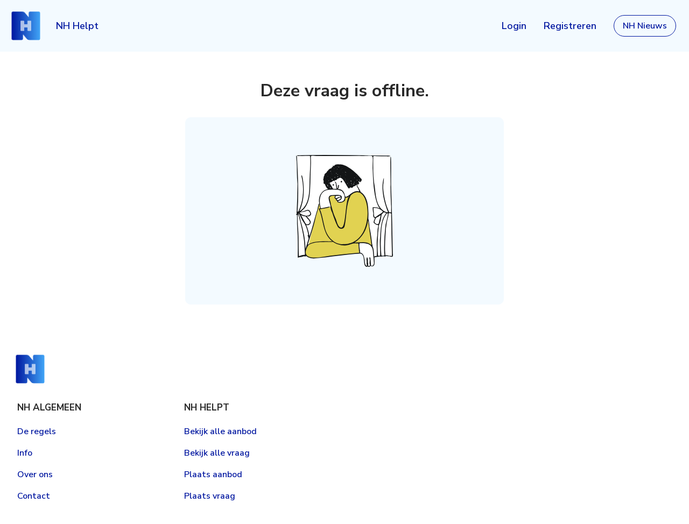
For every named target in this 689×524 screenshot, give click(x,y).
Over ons (35, 474)
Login (514, 25)
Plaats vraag (209, 496)
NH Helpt (77, 25)
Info (24, 453)
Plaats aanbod (213, 474)
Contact (33, 496)
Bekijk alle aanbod (220, 431)
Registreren (570, 25)
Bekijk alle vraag (217, 453)
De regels (36, 431)
